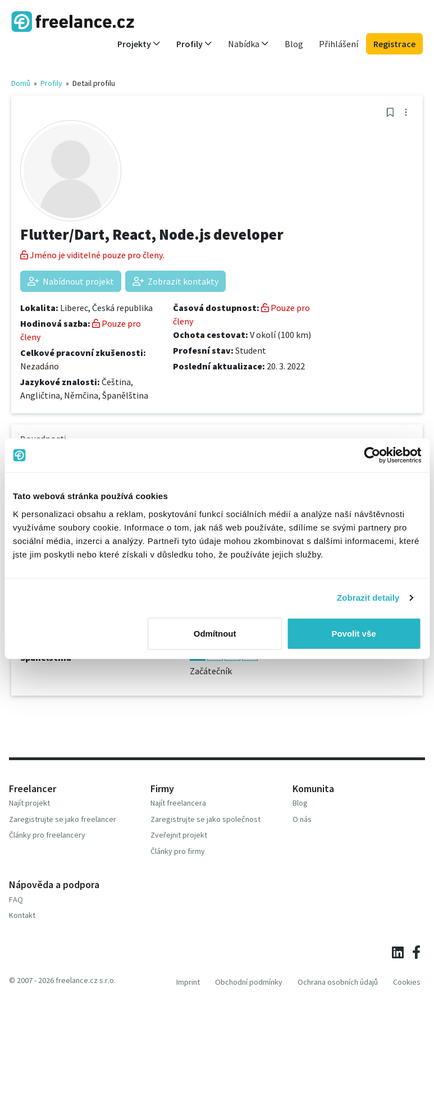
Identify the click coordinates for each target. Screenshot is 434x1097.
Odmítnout (215, 633)
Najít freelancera (178, 803)
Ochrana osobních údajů (338, 982)
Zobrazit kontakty (175, 281)
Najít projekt (29, 803)
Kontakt (22, 915)
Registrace (394, 43)
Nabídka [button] (248, 43)
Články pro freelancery (47, 835)
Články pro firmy (177, 851)
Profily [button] (194, 43)
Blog (294, 43)
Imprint (188, 982)
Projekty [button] (139, 43)
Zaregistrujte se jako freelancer (62, 819)
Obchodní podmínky (248, 982)
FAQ (16, 899)
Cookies (407, 982)
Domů (20, 83)
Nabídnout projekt (71, 281)
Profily (51, 83)
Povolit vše (353, 633)
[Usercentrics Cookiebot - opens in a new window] (372, 455)
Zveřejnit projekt (178, 835)
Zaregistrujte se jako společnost (205, 819)
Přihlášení (338, 43)
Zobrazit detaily (368, 597)
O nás (302, 819)
